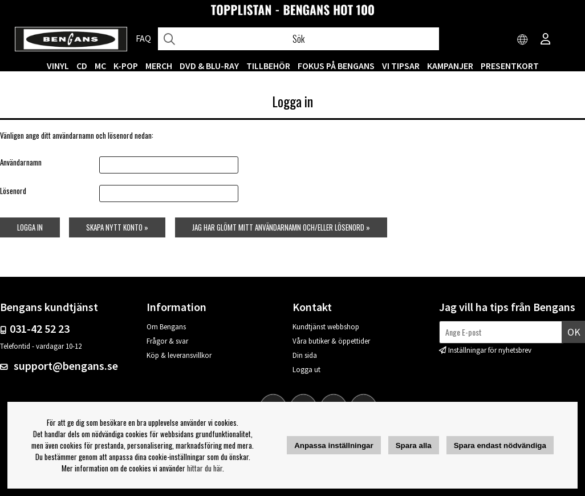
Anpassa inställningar (333, 445)
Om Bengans (166, 327)
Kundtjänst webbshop (325, 327)
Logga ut (306, 369)
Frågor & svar (167, 341)
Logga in (30, 227)
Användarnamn (21, 162)
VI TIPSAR (401, 65)
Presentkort (510, 65)
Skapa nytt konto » (117, 227)
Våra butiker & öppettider (331, 341)
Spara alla (414, 445)
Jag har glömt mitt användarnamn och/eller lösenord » (281, 227)
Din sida (304, 355)
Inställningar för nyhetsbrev (489, 350)
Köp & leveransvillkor (179, 355)
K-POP (125, 65)
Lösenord (13, 190)
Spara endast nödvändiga (500, 445)
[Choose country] (523, 40)
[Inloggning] (546, 40)
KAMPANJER (450, 65)
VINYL (58, 65)
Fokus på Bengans (336, 65)
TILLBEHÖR (268, 65)
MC (100, 65)
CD (81, 65)
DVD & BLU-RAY (209, 65)
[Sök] (298, 38)
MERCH (158, 65)
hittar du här (204, 468)
